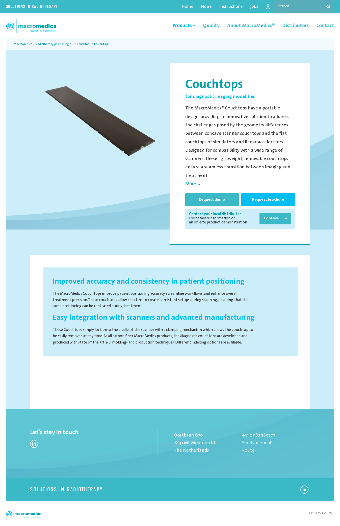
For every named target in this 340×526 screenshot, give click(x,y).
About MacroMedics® (251, 25)
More (190, 184)
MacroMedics (23, 44)
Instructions (231, 6)
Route (248, 450)
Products (184, 25)
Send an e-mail (257, 443)
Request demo (212, 200)
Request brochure (268, 200)
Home (187, 6)
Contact (325, 25)
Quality (211, 25)
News (206, 6)
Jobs (254, 6)
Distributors (295, 25)
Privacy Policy (320, 513)
